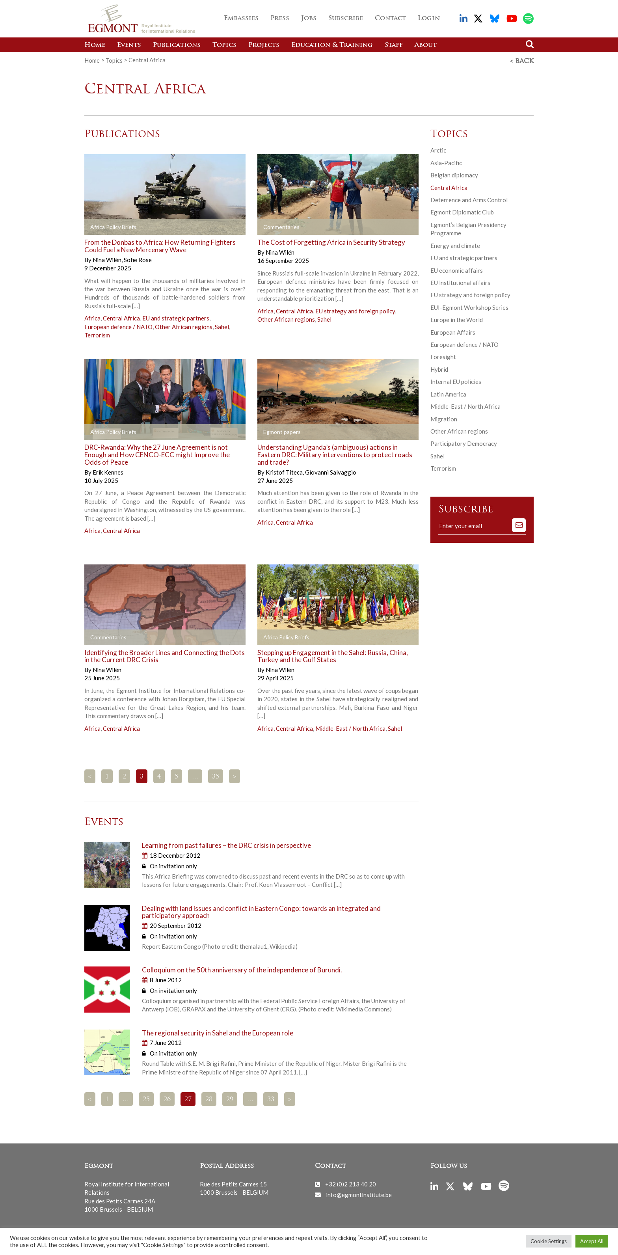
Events (129, 45)
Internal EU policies (455, 380)
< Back (522, 60)
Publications (177, 45)
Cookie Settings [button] (549, 1241)
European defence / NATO (118, 325)
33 (270, 1098)
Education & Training (332, 45)
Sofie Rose (138, 258)
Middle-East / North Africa (350, 726)
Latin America (448, 393)
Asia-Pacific (446, 161)
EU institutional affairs (460, 281)
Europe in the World (456, 318)
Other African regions (183, 325)
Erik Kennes (108, 470)
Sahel (222, 325)
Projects (263, 45)
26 (167, 1098)
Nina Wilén (108, 258)
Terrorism (97, 333)
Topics (224, 45)
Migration (443, 417)
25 (146, 1098)
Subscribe (345, 18)
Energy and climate (455, 244)
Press (279, 18)
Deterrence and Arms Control (469, 198)
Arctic (438, 149)
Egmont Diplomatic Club (462, 210)
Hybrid (439, 368)
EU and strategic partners (175, 316)
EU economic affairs (456, 268)
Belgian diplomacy (454, 173)
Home (94, 45)
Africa (92, 316)
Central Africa (121, 316)
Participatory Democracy (463, 442)
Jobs (308, 18)
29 (229, 1098)
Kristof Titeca (285, 470)
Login (429, 18)
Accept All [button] (591, 1241)
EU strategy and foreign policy (355, 309)
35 (215, 776)
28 (208, 1098)
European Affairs (452, 331)
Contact (390, 18)
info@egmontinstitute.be (359, 1193)
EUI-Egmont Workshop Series (469, 306)
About (426, 45)
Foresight (443, 355)
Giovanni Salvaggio (330, 470)
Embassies (241, 18)
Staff (394, 45)
